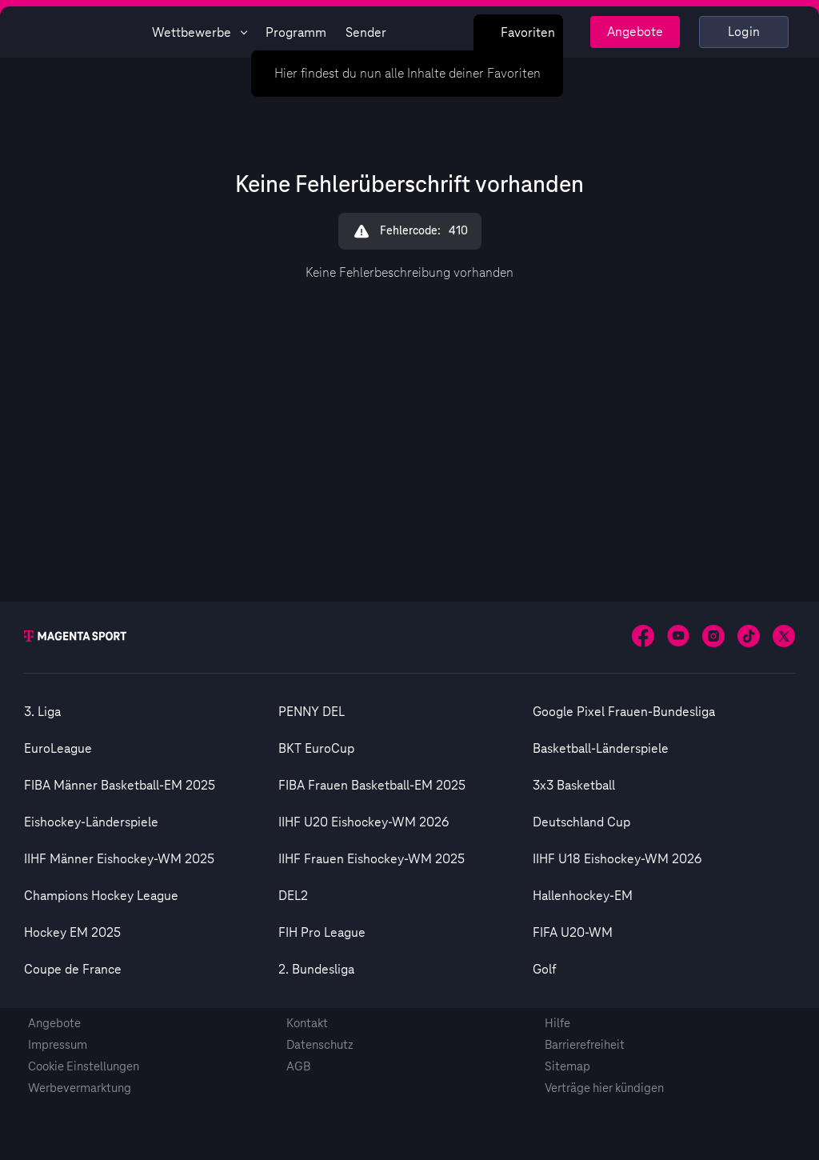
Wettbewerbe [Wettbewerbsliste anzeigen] (199, 33)
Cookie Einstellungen (83, 1067)
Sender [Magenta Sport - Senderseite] (366, 33)
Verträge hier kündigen (604, 1088)
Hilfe (557, 1023)
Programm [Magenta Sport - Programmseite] (296, 33)
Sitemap (567, 1067)
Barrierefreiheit (585, 1045)
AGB (298, 1067)
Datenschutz (320, 1045)
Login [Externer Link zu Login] (744, 32)
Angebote (54, 1023)
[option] (151, 712)
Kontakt (307, 1023)
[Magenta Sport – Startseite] (81, 32)
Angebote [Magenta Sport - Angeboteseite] (635, 32)
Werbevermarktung (79, 1088)
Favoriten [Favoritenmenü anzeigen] (518, 33)
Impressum (57, 1045)
